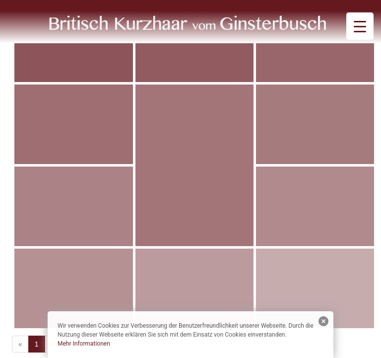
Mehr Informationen (84, 343)
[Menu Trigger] (360, 26)
